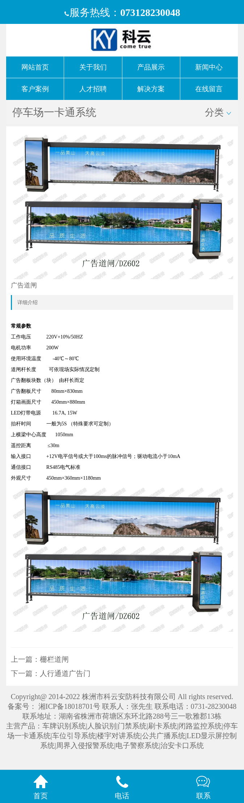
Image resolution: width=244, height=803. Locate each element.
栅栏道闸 (54, 659)
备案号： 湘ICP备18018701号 (54, 706)
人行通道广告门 (65, 673)
